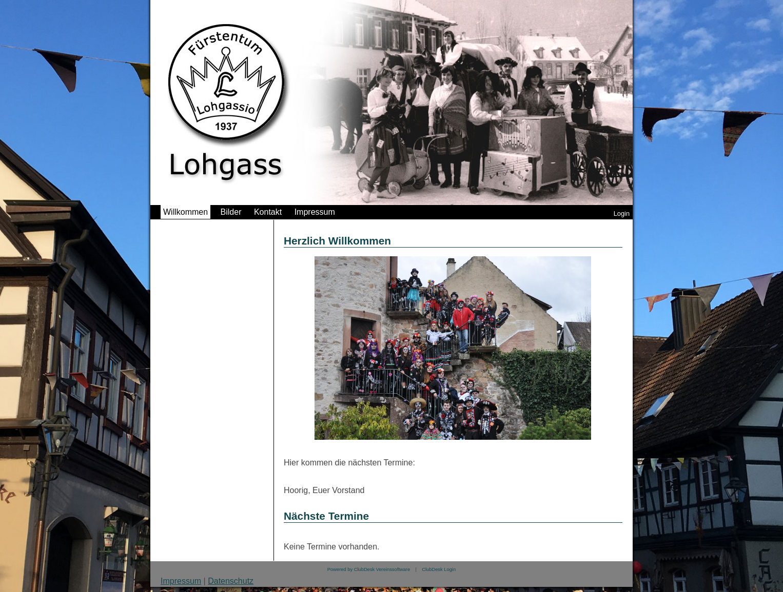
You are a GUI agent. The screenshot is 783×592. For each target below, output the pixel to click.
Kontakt (268, 212)
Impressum (315, 212)
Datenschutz (230, 581)
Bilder (231, 212)
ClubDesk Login (439, 569)
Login (622, 213)
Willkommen (185, 212)
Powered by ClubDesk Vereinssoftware (368, 569)
